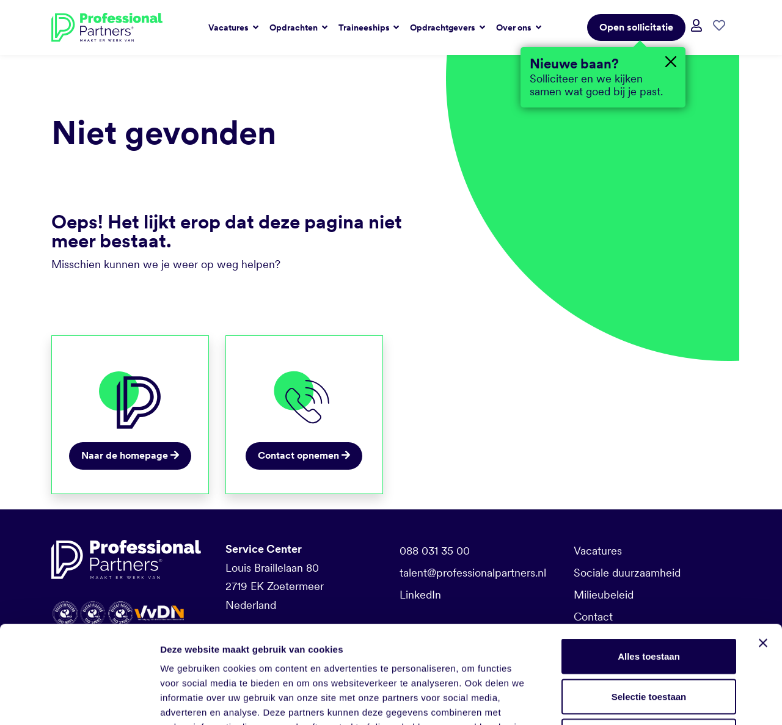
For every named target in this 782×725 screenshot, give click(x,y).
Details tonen (660, 701)
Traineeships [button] (365, 27)
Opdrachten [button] (294, 27)
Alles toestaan (649, 564)
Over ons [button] (514, 27)
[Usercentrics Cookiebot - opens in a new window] (79, 701)
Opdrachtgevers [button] (443, 27)
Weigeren (648, 644)
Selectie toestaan (649, 605)
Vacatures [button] (229, 27)
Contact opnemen (304, 455)
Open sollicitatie (636, 27)
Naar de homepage (130, 455)
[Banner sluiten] (763, 551)
